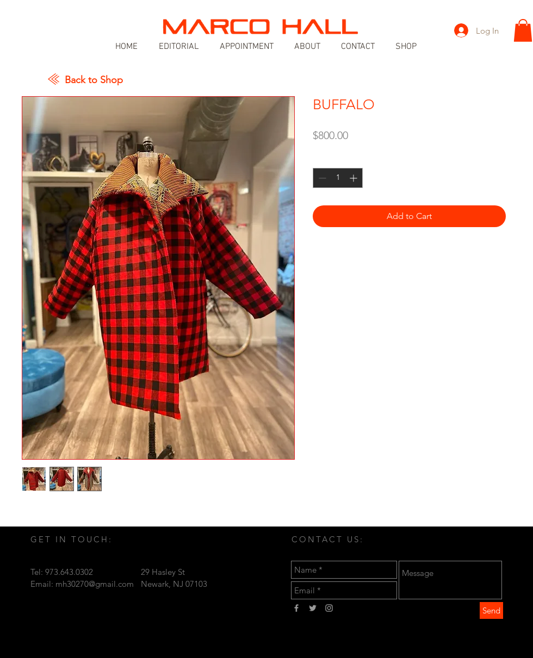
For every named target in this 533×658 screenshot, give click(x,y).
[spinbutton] (338, 177)
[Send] (491, 610)
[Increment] (354, 177)
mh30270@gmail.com (94, 584)
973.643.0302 (69, 572)
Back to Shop (94, 80)
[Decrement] (321, 177)
